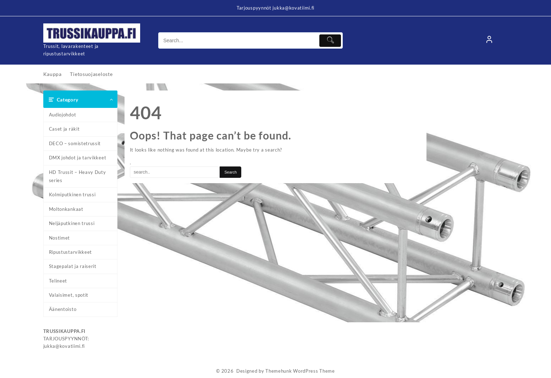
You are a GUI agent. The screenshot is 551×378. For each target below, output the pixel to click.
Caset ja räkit (64, 129)
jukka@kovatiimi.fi (64, 346)
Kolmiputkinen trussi (72, 194)
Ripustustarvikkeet (70, 252)
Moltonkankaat (66, 209)
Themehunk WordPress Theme (300, 371)
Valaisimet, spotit (69, 295)
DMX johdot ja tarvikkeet (77, 157)
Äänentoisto (63, 309)
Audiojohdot (62, 114)
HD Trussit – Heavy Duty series (77, 176)
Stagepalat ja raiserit (73, 266)
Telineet (58, 281)
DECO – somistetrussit (75, 143)
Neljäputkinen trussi (72, 223)
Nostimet (59, 238)
